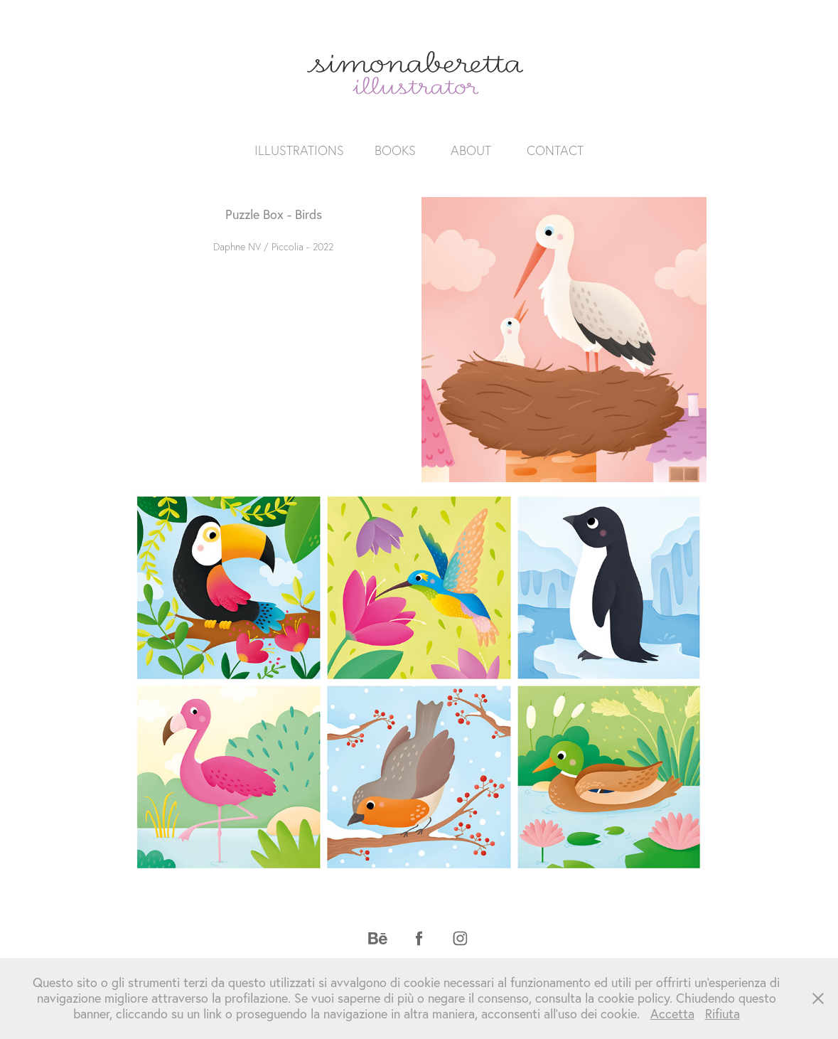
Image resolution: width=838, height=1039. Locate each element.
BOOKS (395, 150)
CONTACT (555, 150)
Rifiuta (722, 1014)
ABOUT (471, 150)
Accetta (672, 1014)
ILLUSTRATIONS (299, 150)
